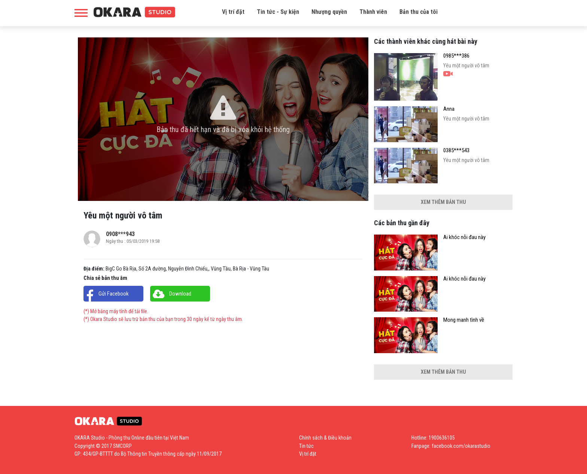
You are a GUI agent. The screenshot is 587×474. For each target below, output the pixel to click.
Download (180, 293)
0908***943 (120, 234)
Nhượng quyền (329, 11)
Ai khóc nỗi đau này (464, 237)
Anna (448, 109)
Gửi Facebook (113, 293)
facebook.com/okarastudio (461, 446)
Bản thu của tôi (418, 11)
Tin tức (306, 446)
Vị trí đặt (233, 11)
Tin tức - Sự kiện (278, 11)
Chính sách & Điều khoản (325, 438)
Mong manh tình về (463, 320)
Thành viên (373, 11)
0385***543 (456, 150)
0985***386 (456, 56)
